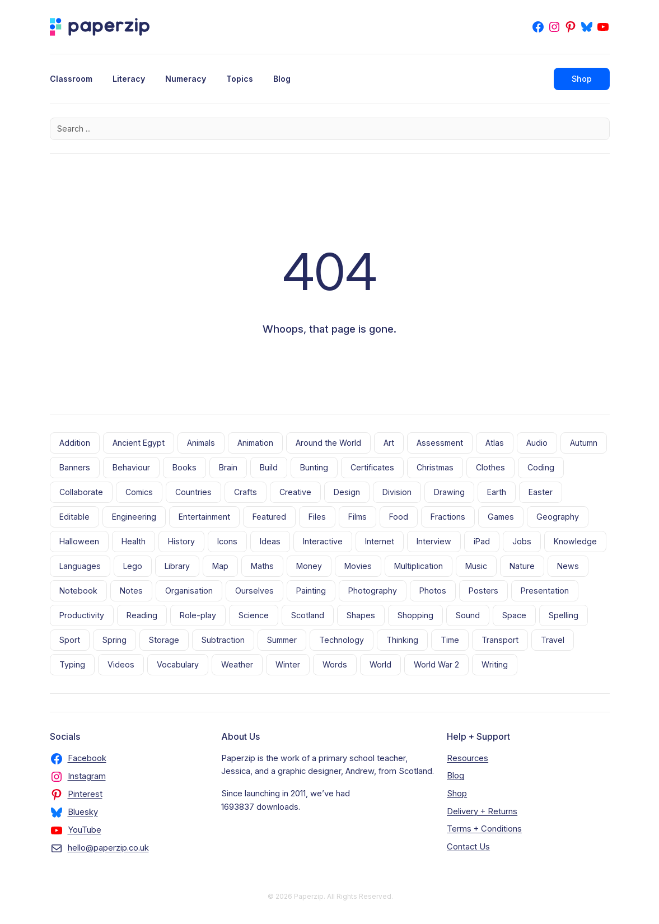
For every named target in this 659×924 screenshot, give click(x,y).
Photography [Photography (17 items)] (372, 590)
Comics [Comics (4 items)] (139, 492)
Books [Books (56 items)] (184, 467)
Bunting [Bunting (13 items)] (314, 467)
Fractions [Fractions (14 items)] (448, 516)
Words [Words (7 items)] (335, 664)
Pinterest (85, 794)
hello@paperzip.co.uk (108, 848)
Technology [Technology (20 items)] (341, 640)
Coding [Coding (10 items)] (540, 467)
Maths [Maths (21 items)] (262, 566)
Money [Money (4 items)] (309, 566)
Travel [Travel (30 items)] (552, 640)
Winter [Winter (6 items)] (287, 664)
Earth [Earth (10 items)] (496, 492)
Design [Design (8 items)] (347, 492)
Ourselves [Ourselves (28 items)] (254, 590)
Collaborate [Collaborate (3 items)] (81, 492)
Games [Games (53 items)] (501, 516)
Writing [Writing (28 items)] (495, 664)
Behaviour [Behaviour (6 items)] (131, 467)
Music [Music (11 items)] (476, 566)
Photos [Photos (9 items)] (432, 590)
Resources (467, 758)
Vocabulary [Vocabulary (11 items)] (178, 664)
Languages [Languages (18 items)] (80, 566)
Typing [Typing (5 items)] (72, 664)
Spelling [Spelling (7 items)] (563, 615)
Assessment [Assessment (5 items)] (440, 442)
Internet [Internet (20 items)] (379, 541)
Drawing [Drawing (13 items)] (449, 492)
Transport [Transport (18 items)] (500, 640)
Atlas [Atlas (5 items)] (494, 442)
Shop (582, 78)
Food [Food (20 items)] (398, 516)
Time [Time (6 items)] (450, 640)
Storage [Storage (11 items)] (164, 640)
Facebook (87, 758)
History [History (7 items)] (181, 541)
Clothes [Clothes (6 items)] (490, 467)
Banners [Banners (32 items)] (74, 467)
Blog (455, 776)
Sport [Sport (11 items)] (69, 640)
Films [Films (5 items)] (357, 516)
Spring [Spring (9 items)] (114, 640)
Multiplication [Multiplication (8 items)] (418, 566)
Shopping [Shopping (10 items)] (415, 615)
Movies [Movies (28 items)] (358, 566)
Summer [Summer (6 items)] (282, 640)
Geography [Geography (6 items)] (557, 516)
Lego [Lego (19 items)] (132, 566)
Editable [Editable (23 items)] (74, 516)
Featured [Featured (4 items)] (269, 516)
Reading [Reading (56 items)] (142, 615)
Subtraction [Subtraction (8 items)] (223, 640)
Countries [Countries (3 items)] (193, 492)
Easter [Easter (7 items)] (541, 492)
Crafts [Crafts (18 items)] (245, 492)
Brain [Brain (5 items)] (228, 467)
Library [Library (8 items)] (177, 566)
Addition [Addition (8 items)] (74, 442)
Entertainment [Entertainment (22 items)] (204, 516)
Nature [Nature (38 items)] (522, 566)
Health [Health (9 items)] (133, 541)
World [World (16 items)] (380, 664)
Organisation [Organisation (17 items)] (189, 590)
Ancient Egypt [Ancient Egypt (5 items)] (139, 442)
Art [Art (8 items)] (389, 442)
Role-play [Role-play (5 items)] (198, 615)
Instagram (87, 776)
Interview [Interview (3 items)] (434, 541)
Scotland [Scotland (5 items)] (307, 615)
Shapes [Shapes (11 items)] (361, 615)
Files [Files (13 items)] (317, 516)
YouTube (84, 830)
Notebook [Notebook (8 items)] (78, 590)
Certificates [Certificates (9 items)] (372, 467)
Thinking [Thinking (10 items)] (402, 640)
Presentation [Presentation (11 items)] (545, 590)
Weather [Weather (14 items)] (237, 664)
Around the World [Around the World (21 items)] (328, 442)
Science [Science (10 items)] (254, 615)
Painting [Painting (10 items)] (311, 590)
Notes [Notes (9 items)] (131, 590)
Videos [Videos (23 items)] (121, 664)
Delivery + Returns (482, 811)
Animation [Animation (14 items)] (255, 442)
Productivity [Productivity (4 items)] (81, 615)
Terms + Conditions (484, 829)
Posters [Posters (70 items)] (483, 590)
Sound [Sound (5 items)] (468, 615)
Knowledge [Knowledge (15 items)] (575, 541)
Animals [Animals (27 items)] (201, 442)
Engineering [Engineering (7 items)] (134, 516)
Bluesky (83, 812)
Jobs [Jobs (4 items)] (521, 541)
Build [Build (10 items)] (269, 467)
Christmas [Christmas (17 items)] (435, 467)
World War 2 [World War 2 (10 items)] (436, 664)
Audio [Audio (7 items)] (537, 442)
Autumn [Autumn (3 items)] (583, 442)
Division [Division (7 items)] (397, 492)
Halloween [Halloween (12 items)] (79, 541)
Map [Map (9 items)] (220, 566)
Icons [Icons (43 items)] (227, 541)
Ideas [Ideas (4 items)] (270, 541)
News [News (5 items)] (568, 566)
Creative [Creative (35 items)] (295, 492)
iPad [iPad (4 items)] (482, 541)
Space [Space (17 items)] (514, 615)
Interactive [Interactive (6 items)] (323, 541)
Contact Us (468, 847)
